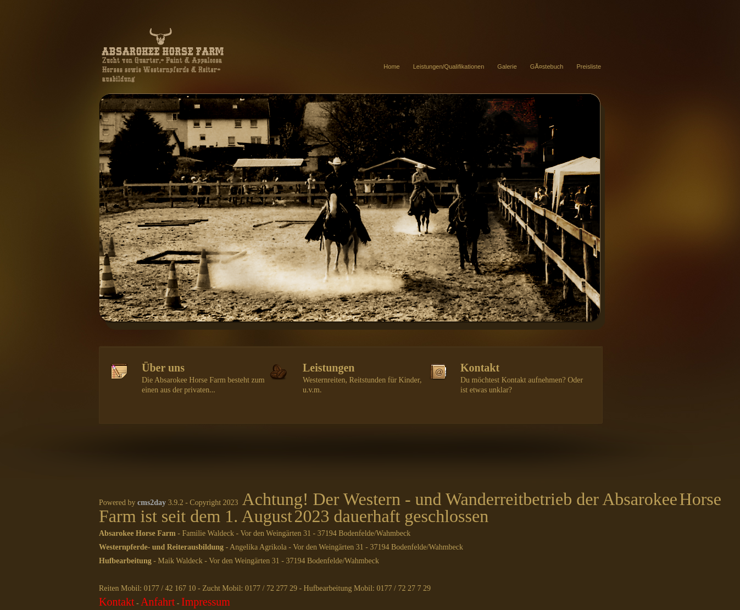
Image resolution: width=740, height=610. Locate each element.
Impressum (205, 602)
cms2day (151, 502)
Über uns (163, 368)
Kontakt (479, 368)
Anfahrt (158, 602)
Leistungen (328, 368)
